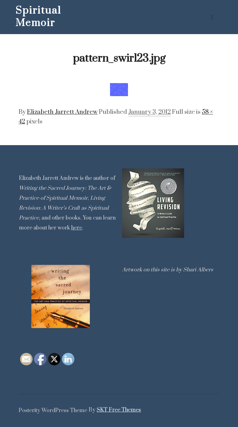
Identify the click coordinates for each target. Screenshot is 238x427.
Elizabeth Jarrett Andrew (62, 112)
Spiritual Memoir (38, 16)
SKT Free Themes (119, 410)
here (76, 228)
